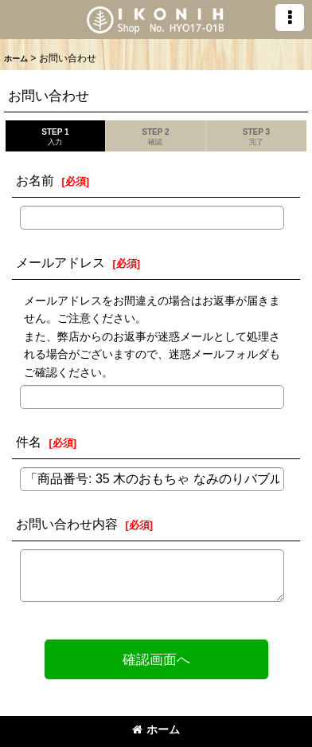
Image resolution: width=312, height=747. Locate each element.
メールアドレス (60, 262)
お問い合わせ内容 (67, 524)
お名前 (35, 180)
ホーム (156, 729)
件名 (28, 441)
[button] (289, 17)
